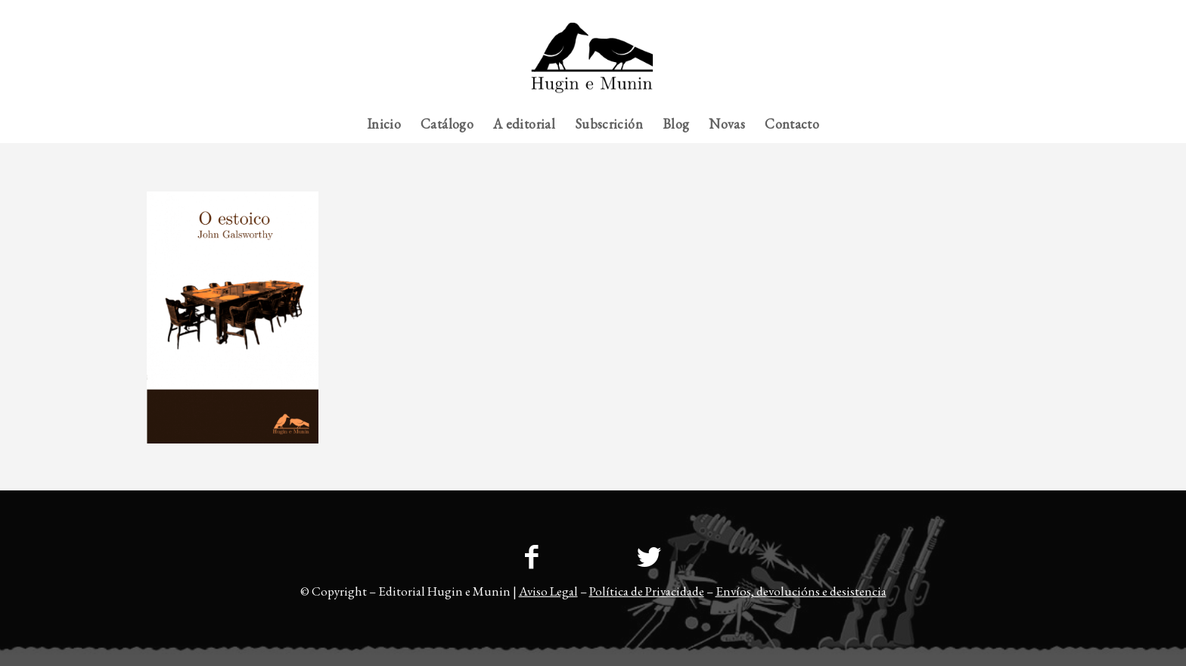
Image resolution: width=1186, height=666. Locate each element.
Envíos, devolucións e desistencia (801, 591)
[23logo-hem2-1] (592, 63)
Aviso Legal (548, 591)
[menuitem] (1009, 11)
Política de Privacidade (646, 591)
